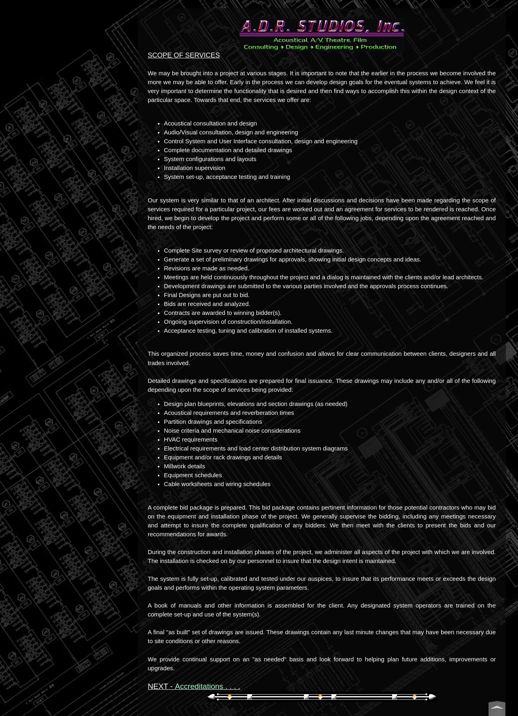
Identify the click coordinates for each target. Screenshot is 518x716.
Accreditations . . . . (207, 686)
